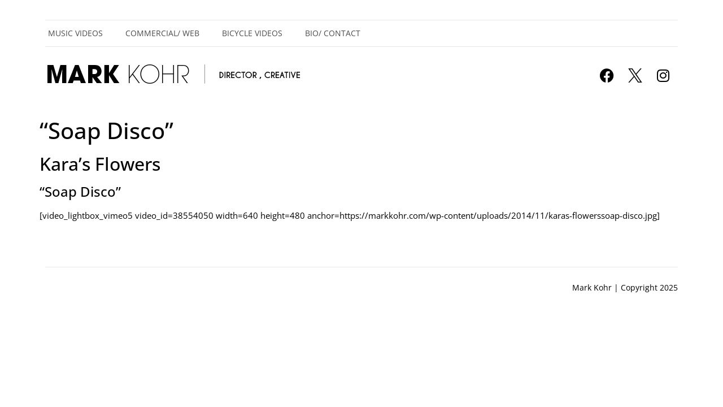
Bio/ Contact (332, 33)
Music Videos (75, 33)
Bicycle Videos (252, 33)
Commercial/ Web (162, 33)
